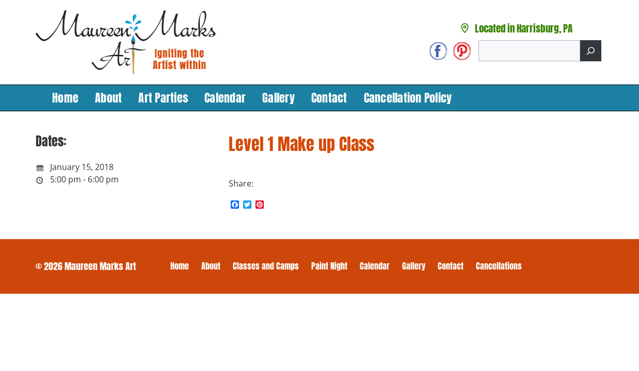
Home (65, 97)
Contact (329, 97)
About (108, 97)
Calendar (225, 97)
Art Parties (163, 97)
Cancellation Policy (408, 97)
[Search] (590, 50)
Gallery (278, 97)
